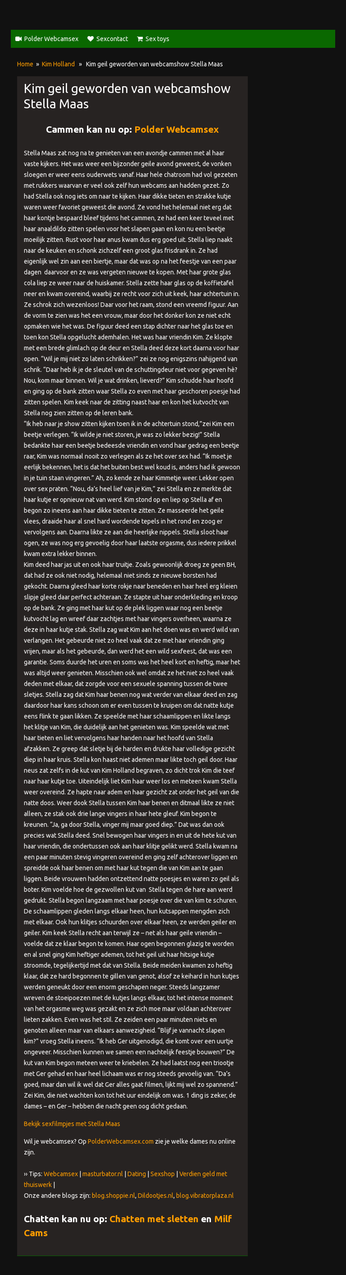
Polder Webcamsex (51, 38)
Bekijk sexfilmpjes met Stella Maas (72, 1123)
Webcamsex (61, 1174)
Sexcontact (112, 38)
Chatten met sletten (154, 1218)
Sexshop (162, 1174)
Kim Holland (58, 64)
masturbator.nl (102, 1174)
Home (25, 64)
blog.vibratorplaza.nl (205, 1195)
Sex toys (157, 38)
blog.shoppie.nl (113, 1195)
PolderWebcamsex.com (121, 1141)
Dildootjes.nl (155, 1195)
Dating (136, 1174)
